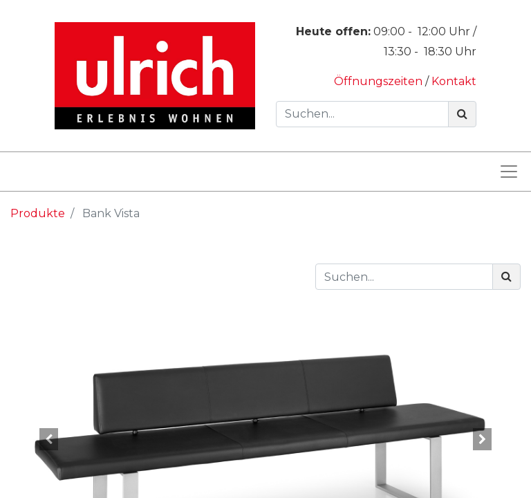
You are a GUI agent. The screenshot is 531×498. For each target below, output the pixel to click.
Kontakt (453, 81)
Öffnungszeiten (379, 81)
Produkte (37, 213)
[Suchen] (462, 114)
